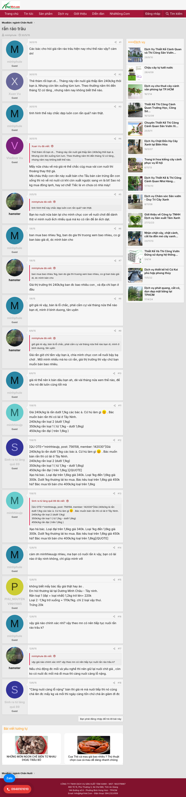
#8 (120, 298)
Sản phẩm (45, 13)
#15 (119, 579)
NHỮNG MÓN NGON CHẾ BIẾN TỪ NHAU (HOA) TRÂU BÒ (31, 758)
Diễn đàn (98, 13)
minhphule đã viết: (42, 201)
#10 (119, 373)
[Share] (115, 42)
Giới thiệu (80, 13)
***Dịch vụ (136, 42)
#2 (120, 74)
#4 (120, 138)
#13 (119, 493)
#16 (119, 616)
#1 (120, 42)
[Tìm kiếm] (173, 14)
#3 (120, 106)
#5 (120, 194)
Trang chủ (11, 13)
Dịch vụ (63, 13)
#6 (120, 228)
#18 (119, 682)
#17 (119, 648)
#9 (120, 330)
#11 (119, 405)
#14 (119, 547)
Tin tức (28, 13)
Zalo (9, 778)
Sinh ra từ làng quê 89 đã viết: (48, 500)
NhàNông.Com (120, 13)
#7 (120, 260)
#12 (119, 440)
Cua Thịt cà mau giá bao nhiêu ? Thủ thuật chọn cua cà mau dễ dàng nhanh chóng (93, 758)
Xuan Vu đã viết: (41, 146)
